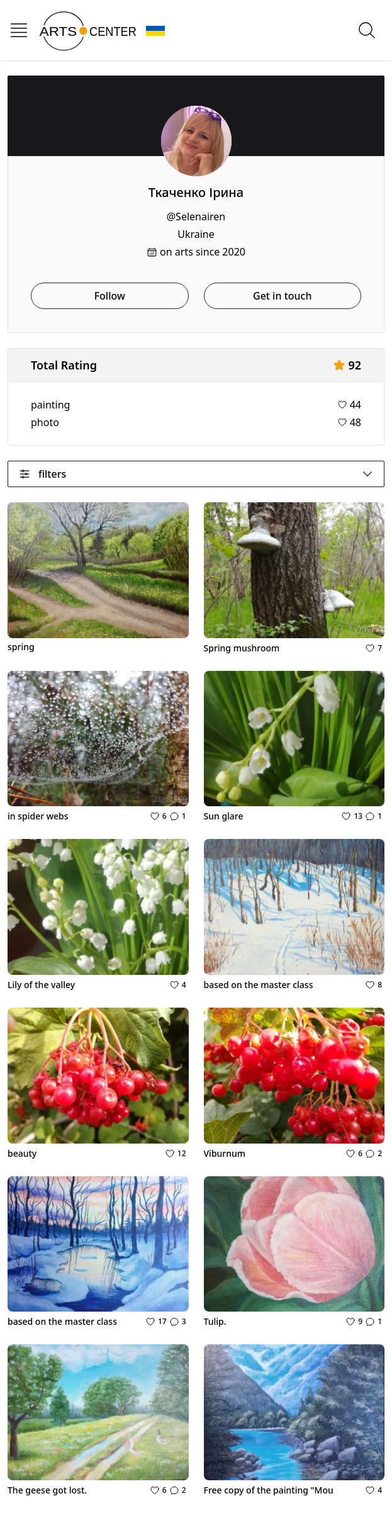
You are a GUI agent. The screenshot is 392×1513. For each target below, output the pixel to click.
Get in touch (282, 296)
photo (45, 422)
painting (50, 405)
